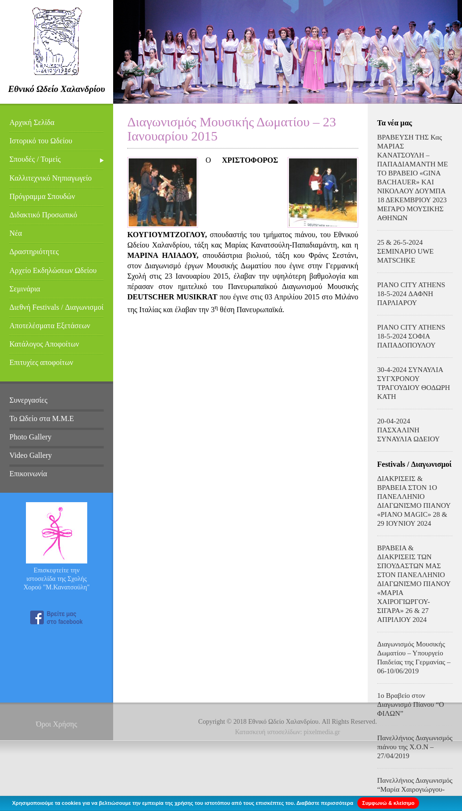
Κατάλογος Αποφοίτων (44, 344)
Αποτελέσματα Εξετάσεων (49, 326)
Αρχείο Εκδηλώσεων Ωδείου (53, 270)
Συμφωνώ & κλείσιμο (388, 803)
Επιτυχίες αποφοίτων (41, 362)
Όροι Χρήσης (56, 724)
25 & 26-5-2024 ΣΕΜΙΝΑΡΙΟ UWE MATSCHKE (405, 251)
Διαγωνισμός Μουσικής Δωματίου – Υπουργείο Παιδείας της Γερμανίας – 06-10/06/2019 (413, 657)
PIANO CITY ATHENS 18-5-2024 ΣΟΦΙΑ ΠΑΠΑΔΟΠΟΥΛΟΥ (411, 336)
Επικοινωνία (28, 474)
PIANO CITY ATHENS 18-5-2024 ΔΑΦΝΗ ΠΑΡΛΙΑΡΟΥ (411, 293)
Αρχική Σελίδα (31, 122)
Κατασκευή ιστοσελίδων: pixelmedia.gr (287, 732)
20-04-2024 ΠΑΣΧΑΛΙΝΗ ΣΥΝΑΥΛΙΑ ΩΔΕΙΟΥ (408, 430)
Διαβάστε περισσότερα (325, 803)
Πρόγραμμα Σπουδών (42, 196)
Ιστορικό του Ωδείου (40, 141)
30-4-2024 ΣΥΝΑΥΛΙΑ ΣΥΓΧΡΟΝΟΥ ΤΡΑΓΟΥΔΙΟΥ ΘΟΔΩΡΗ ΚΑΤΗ (413, 383)
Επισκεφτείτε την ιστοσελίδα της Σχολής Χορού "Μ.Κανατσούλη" (57, 579)
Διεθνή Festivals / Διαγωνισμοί (56, 307)
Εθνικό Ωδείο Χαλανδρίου (56, 89)
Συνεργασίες (28, 400)
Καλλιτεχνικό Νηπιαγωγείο (50, 178)
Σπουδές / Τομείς (35, 159)
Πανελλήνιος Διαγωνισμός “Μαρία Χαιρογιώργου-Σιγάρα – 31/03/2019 (415, 789)
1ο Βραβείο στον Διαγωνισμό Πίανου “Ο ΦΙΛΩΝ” (410, 704)
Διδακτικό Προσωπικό (43, 215)
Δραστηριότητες (34, 252)
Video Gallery (30, 455)
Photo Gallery (30, 437)
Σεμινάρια (24, 289)
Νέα (15, 233)
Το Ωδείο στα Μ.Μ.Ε (41, 418)
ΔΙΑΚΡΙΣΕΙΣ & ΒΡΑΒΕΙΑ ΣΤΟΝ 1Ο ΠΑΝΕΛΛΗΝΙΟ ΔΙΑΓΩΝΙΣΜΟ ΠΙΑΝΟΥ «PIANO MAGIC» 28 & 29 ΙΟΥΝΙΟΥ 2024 (414, 501)
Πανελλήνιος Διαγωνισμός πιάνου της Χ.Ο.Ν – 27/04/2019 (415, 747)
